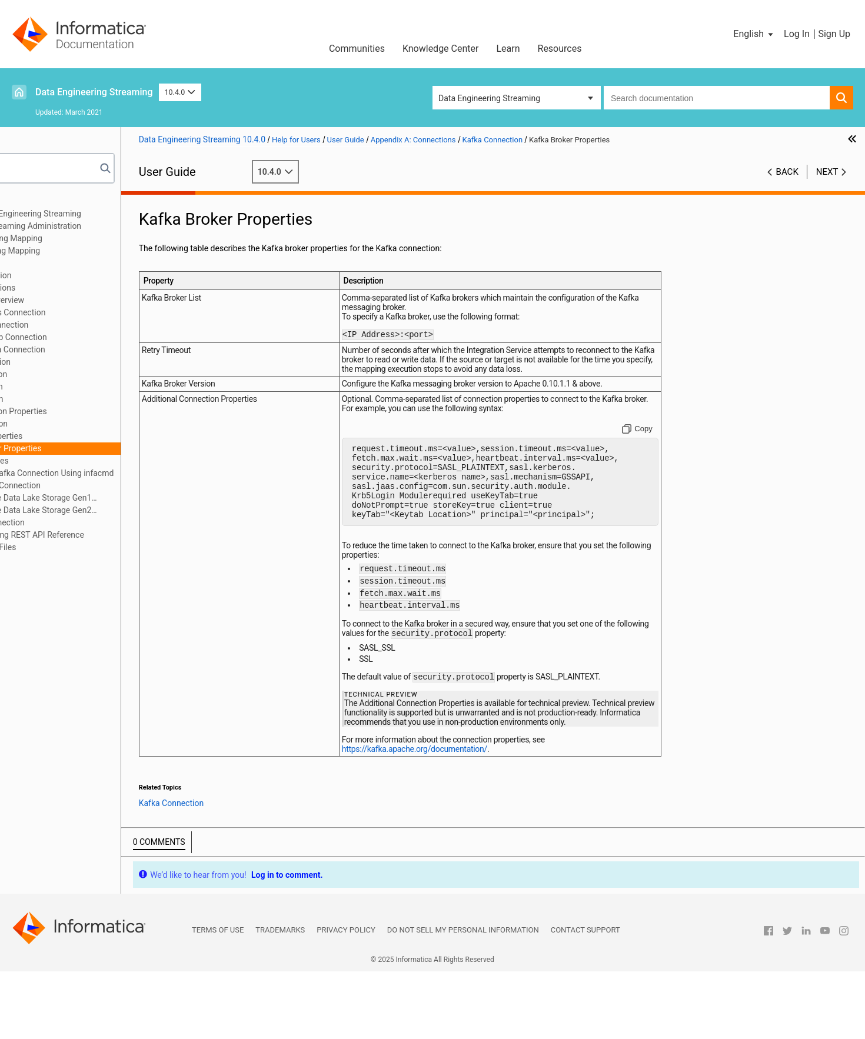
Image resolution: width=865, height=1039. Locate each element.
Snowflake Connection (78, 522)
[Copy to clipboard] (661, 440)
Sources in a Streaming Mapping (78, 238)
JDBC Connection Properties (89, 411)
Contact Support (585, 997)
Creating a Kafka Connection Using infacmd (128, 473)
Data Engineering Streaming (94, 92)
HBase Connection (71, 362)
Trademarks (280, 997)
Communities (357, 48)
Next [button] (827, 171)
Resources (560, 48)
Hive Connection (67, 386)
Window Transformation (63, 275)
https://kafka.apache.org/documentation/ (482, 816)
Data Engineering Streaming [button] (489, 98)
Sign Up (834, 33)
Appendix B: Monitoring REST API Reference (99, 535)
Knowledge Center (440, 48)
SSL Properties (76, 460)
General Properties (83, 436)
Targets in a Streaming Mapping (77, 250)
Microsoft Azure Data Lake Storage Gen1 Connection (106, 498)
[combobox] (717, 97)
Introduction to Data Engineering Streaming (98, 213)
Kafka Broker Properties (92, 448)
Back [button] (787, 171)
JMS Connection (67, 399)
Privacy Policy (346, 997)
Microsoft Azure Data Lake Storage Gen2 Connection (106, 511)
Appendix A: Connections (65, 287)
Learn (508, 48)
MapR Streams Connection (86, 485)
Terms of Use (218, 997)
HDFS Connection (69, 374)
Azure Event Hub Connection (89, 337)
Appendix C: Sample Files (65, 547)
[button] (754, 34)
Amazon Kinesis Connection (88, 312)
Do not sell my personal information (463, 997)
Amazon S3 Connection (80, 324)
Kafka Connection (70, 423)
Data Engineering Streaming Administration (98, 226)
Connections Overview (78, 300)
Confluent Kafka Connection (88, 349)
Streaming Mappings (57, 263)
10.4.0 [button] (180, 92)
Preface (33, 201)
